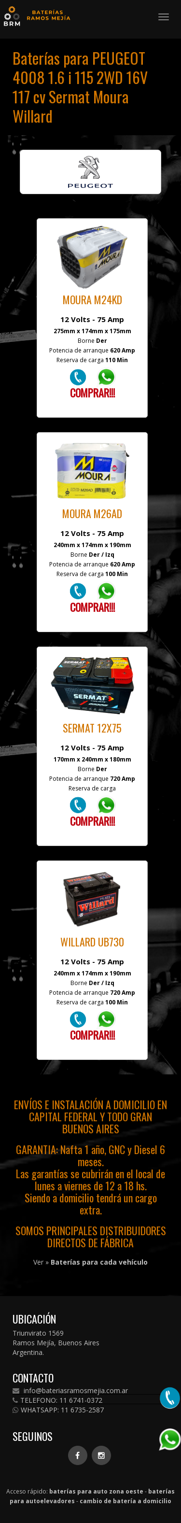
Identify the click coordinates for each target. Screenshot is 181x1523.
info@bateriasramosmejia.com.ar (70, 1390)
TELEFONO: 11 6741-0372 (57, 1400)
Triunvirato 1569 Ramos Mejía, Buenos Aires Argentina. (56, 1342)
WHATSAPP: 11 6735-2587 (58, 1410)
